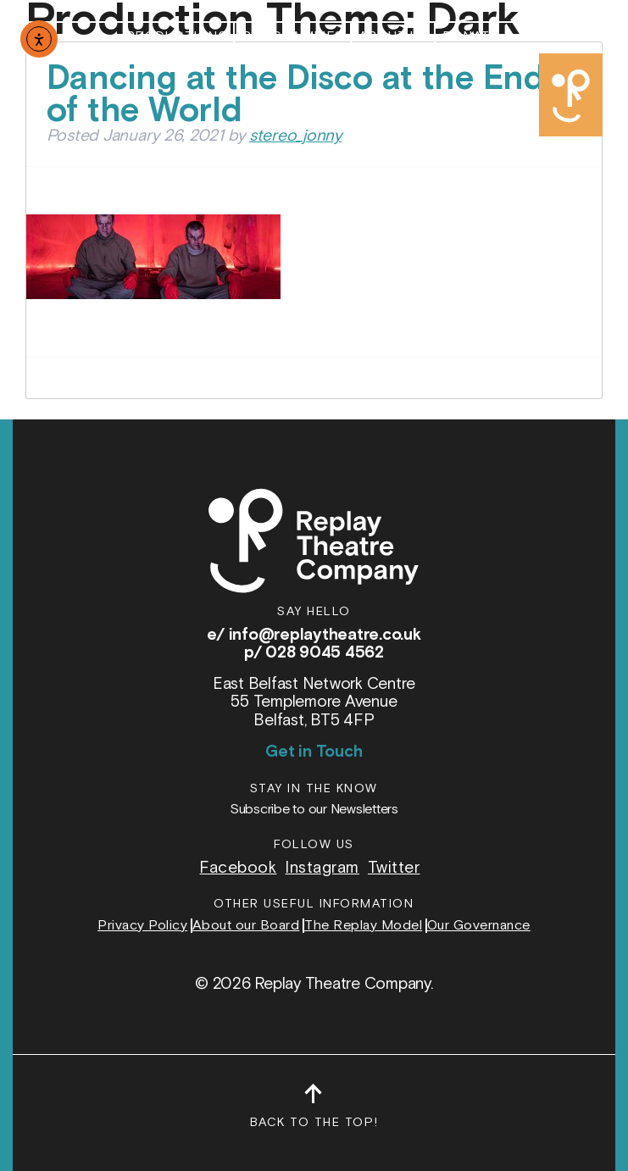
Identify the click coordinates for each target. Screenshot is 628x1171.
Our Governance (479, 926)
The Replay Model (363, 926)
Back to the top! (314, 1113)
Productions (176, 37)
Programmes (293, 37)
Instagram (322, 868)
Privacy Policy (142, 926)
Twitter (394, 868)
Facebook (237, 868)
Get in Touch (313, 752)
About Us (393, 37)
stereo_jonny (295, 136)
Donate (470, 37)
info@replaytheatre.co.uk (325, 635)
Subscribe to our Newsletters (314, 810)
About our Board (246, 926)
